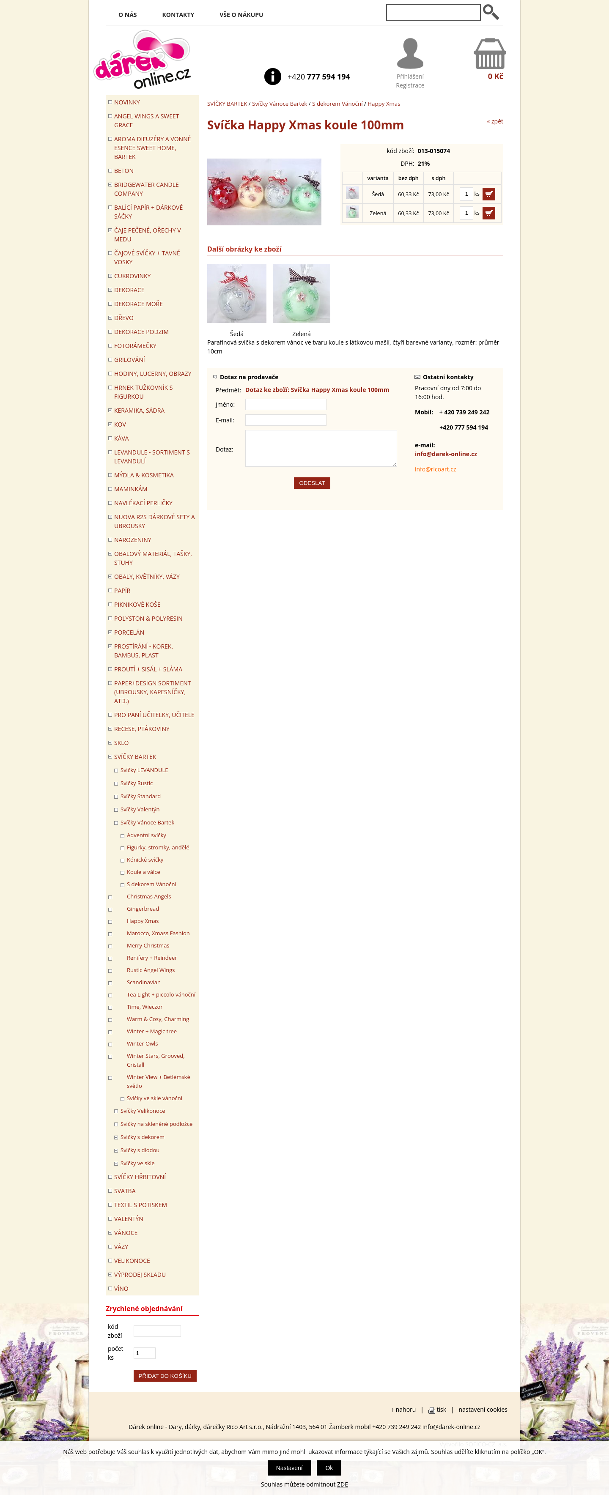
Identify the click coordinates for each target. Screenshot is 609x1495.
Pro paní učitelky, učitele (154, 715)
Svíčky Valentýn (140, 809)
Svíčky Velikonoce (143, 1110)
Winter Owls (142, 1043)
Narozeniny (132, 540)
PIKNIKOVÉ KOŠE (137, 604)
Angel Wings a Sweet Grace (146, 120)
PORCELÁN (129, 632)
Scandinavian (144, 982)
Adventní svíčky (146, 835)
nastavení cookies (483, 1409)
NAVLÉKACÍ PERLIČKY (143, 503)
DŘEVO (124, 318)
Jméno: (225, 404)
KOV (120, 424)
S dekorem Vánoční (337, 103)
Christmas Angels (149, 896)
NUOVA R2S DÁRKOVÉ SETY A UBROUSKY (154, 521)
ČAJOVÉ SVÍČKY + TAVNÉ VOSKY (147, 257)
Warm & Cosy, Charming (158, 1019)
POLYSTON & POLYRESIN (148, 618)
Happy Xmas (384, 103)
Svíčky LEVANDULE (144, 770)
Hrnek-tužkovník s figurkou (143, 391)
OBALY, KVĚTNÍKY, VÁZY (147, 576)
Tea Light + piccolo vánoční (161, 994)
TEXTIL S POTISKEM (140, 1205)
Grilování (129, 360)
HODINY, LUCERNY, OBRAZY (153, 374)
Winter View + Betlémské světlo (158, 1081)
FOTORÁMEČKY (135, 346)
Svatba (124, 1191)
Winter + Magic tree (152, 1031)
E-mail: (225, 420)
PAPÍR (122, 590)
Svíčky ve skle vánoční (154, 1098)
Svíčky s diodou (140, 1150)
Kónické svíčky (145, 859)
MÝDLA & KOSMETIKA (144, 475)
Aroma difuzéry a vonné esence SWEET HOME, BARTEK (152, 148)
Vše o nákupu (241, 15)
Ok (329, 1468)
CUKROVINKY (132, 276)
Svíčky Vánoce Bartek (279, 103)
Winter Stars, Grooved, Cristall (156, 1060)
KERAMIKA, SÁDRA (139, 410)
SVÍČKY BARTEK (227, 103)
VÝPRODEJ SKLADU (140, 1274)
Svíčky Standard (141, 796)
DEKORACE (129, 290)
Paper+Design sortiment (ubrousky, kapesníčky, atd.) (152, 692)
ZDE (342, 1484)
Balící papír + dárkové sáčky (148, 211)
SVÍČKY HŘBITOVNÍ (140, 1177)
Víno (121, 1288)
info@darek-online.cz (446, 454)
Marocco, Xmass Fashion (158, 933)
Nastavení (289, 1468)
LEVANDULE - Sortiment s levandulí (152, 456)
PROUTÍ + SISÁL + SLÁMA (148, 669)
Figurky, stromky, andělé (158, 847)
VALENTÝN (128, 1219)
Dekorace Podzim (141, 332)
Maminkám (131, 489)
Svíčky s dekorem (143, 1137)
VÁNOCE (125, 1233)
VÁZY (121, 1247)
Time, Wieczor (145, 1006)
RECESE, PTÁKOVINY (142, 729)
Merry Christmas (148, 945)
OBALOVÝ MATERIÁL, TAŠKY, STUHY (153, 558)
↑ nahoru (403, 1409)
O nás (127, 15)
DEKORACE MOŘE (138, 304)
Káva (121, 438)
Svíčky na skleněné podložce (156, 1124)
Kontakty (178, 15)
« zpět (495, 121)
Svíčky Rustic (137, 783)
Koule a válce (143, 872)
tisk (442, 1409)
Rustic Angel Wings (151, 970)
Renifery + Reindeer (152, 957)
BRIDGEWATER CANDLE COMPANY (146, 189)
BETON (124, 171)
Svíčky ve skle (138, 1163)
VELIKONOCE (132, 1261)
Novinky (127, 102)
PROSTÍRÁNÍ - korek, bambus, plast (143, 650)
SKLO (121, 743)
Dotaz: (224, 453)
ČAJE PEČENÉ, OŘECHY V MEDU (147, 234)
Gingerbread (143, 908)
